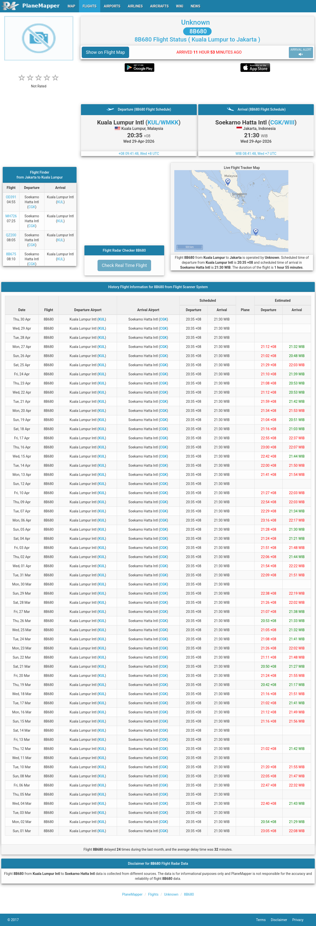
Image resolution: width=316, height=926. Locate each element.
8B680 (197, 31)
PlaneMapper (132, 894)
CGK (31, 207)
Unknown (195, 22)
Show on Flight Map (105, 52)
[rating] (39, 83)
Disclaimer (281, 920)
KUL (60, 202)
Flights (153, 894)
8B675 (11, 254)
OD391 (11, 197)
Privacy (300, 920)
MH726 (11, 216)
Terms (263, 920)
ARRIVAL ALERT (301, 52)
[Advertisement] (197, 88)
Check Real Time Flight (124, 265)
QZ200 (11, 235)
